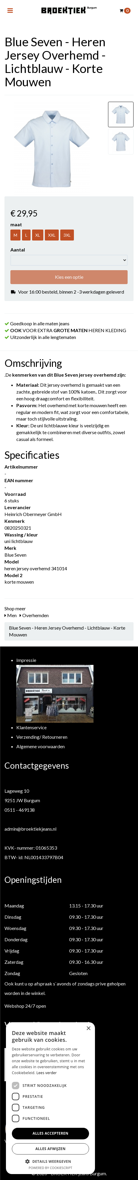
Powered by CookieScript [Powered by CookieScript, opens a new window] (50, 1167)
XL (37, 235)
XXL (51, 235)
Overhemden (34, 615)
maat (16, 224)
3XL (67, 235)
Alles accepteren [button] (51, 1133)
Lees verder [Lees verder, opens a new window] (47, 1072)
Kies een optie (69, 277)
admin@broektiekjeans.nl (30, 829)
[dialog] (50, 1098)
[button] (50, 1161)
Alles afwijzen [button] (50, 1148)
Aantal (17, 249)
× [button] (88, 1028)
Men (10, 615)
